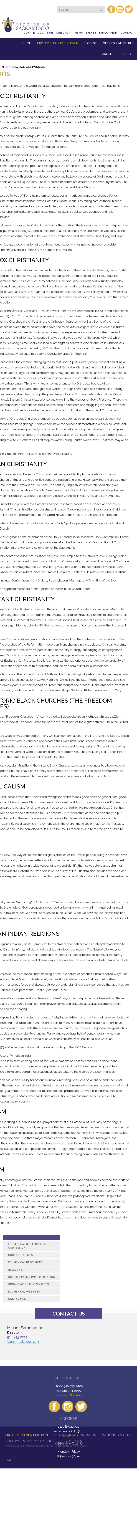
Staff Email (74, 1441)
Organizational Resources (28, 1284)
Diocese (90, 43)
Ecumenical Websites (24, 1291)
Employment (108, 32)
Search (102, 8)
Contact (127, 32)
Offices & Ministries (118, 43)
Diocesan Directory (68, 1395)
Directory (64, 32)
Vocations (46, 32)
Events (91, 32)
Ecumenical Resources (25, 1262)
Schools (127, 54)
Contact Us (17, 1299)
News (79, 32)
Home (26, 43)
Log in (9, 1460)
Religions (15, 1269)
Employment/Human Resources (32, 1441)
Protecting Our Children (57, 43)
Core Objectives (20, 1255)
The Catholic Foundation (74, 1435)
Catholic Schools (116, 1435)
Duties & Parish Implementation (31, 1277)
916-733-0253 (17, 1337)
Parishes (107, 54)
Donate (29, 32)
